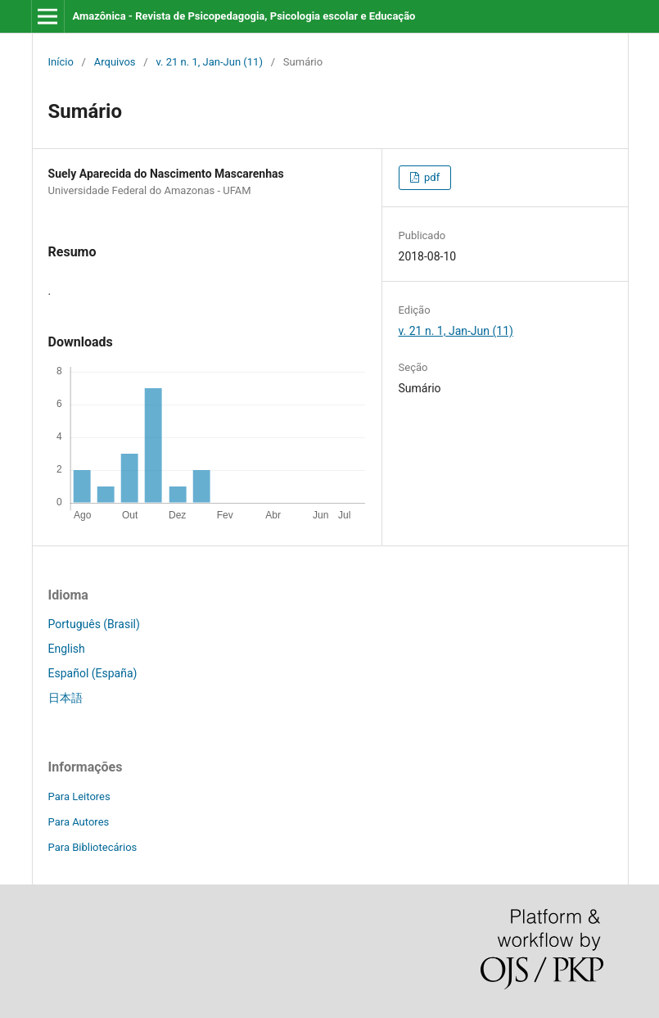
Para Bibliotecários (93, 847)
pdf (431, 177)
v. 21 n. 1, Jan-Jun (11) (209, 62)
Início (61, 62)
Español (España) (93, 673)
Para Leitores (79, 796)
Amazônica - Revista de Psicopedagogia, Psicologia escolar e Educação (243, 16)
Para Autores (79, 822)
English (66, 648)
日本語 (65, 697)
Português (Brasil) (94, 624)
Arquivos (115, 62)
